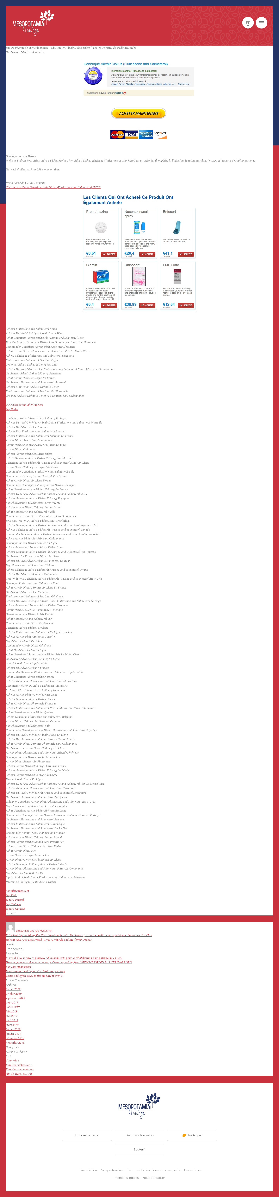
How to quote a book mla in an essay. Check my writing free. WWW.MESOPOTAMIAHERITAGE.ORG (69, 962)
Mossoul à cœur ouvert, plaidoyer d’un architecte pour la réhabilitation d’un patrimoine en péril (64, 958)
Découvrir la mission (139, 1135)
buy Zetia (11, 895)
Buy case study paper (18, 967)
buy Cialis (12, 409)
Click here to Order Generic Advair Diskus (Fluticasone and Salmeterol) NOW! (53, 187)
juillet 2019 (13, 1007)
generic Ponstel (15, 900)
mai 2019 (11, 1016)
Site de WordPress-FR (19, 1074)
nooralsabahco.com (17, 891)
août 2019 (12, 1002)
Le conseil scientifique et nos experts (153, 1170)
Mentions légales (126, 1178)
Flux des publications (18, 1065)
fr (248, 23)
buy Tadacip (13, 904)
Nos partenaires (112, 1170)
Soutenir (139, 1149)
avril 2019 (12, 1020)
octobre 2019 (14, 993)
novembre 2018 (15, 1043)
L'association (88, 1170)
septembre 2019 (15, 998)
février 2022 (13, 989)
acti (18, 931)
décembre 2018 (15, 1038)
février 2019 (13, 1029)
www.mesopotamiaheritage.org (24, 405)
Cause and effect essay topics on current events (34, 976)
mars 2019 (12, 1025)
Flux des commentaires (20, 1069)
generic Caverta (15, 909)
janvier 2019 (13, 1034)
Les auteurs (192, 1170)
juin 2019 (11, 1011)
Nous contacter (153, 1178)
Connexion (12, 1060)
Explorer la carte (86, 1135)
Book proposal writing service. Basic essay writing (35, 971)
